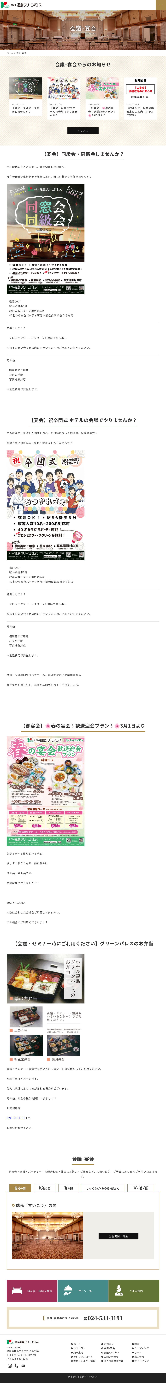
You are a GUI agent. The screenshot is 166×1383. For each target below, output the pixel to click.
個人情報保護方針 (113, 1360)
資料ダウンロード (83, 1356)
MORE (83, 131)
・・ (140, 1187)
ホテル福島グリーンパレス (84, 1376)
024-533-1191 (16, 1118)
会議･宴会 (109, 1348)
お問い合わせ (111, 1356)
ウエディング (141, 1348)
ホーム (10, 52)
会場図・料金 (118, 1236)
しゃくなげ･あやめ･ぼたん (102, 1188)
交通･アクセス (112, 1352)
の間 (20, 1187)
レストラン (79, 1348)
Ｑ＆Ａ (138, 1352)
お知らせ (109, 1344)
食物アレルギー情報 (84, 1360)
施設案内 (78, 1352)
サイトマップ (141, 1360)
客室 (136, 1344)
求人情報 (139, 1356)
